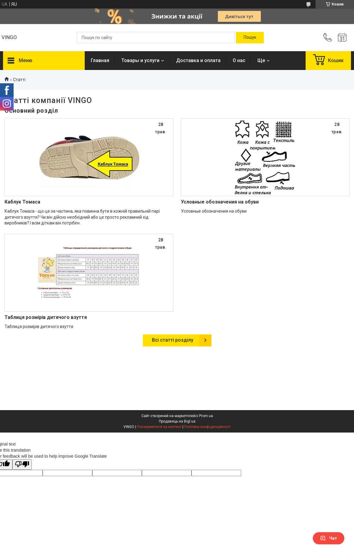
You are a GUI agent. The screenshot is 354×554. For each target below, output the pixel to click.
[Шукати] (250, 37)
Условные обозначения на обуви (220, 202)
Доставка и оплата (198, 60)
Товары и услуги (140, 60)
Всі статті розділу (172, 340)
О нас (239, 60)
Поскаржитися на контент (159, 427)
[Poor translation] (22, 464)
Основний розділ (31, 110)
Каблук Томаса (22, 202)
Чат (328, 538)
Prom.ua (206, 416)
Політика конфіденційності (207, 427)
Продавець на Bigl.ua (177, 421)
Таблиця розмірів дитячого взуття (46, 317)
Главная (100, 60)
